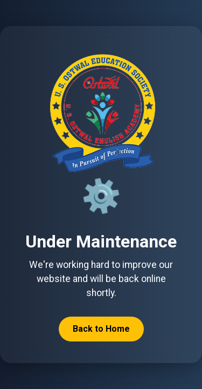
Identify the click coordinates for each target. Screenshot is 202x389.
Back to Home (101, 329)
